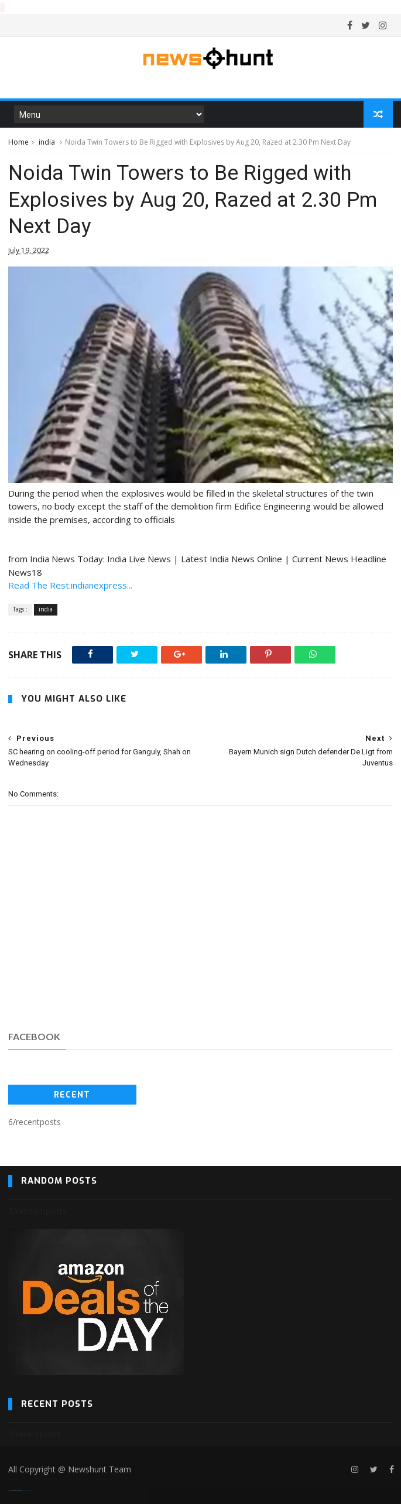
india (47, 141)
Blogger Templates (26, 1489)
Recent (72, 1094)
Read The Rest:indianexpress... (70, 584)
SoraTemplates (15, 1489)
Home (18, 141)
